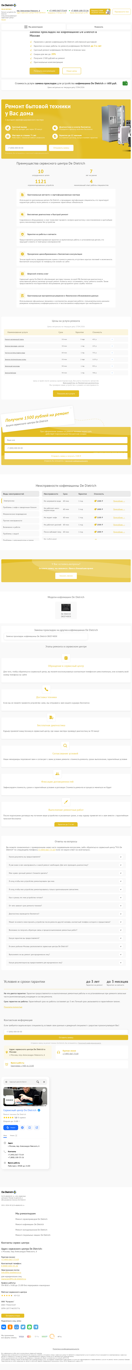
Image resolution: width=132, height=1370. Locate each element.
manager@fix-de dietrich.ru (13, 1281)
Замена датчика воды (12, 367)
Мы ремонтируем (33, 26)
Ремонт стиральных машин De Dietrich (32, 1238)
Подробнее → (119, 502)
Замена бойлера (10, 373)
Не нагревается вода (52, 501)
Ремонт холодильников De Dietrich (31, 1232)
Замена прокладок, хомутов (14, 347)
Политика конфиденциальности (66, 1355)
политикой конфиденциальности (76, 461)
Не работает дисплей (52, 525)
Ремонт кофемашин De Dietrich (29, 1227)
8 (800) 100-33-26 (9, 1269)
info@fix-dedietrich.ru (11, 1275)
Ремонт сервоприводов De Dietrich (31, 1222)
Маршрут (10, 1130)
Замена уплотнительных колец (15, 360)
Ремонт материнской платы (14, 340)
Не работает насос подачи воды (51, 510)
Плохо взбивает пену (52, 532)
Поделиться (3, 1329)
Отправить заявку (48, 148)
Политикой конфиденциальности (89, 1046)
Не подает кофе (50, 518)
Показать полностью (13, 1009)
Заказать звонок (66, 576)
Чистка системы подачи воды (15, 353)
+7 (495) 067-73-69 (58, 11)
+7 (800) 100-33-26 (80, 11)
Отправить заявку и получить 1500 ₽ (66, 457)
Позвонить (99, 27)
